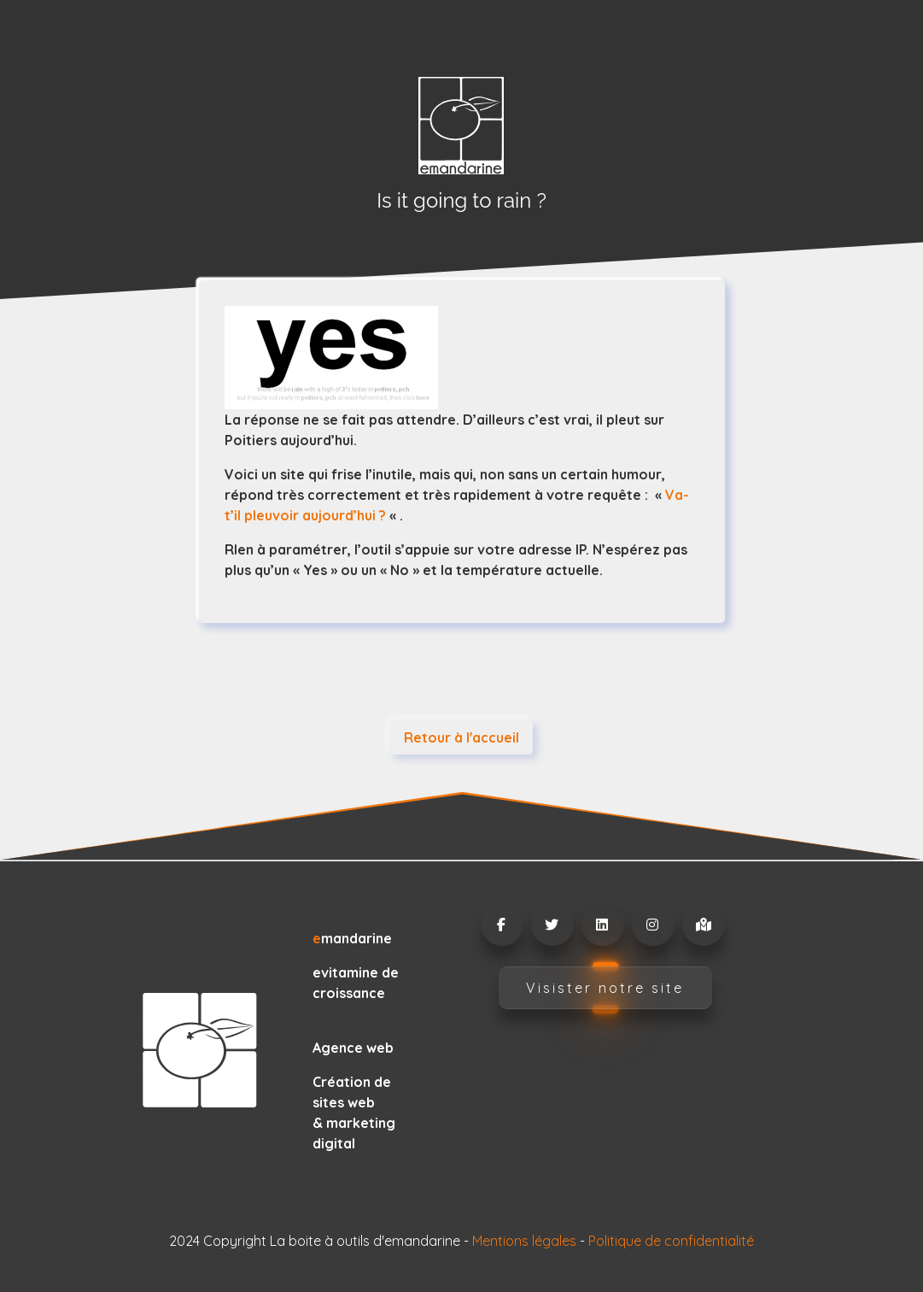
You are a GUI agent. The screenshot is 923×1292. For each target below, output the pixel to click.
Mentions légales (524, 1240)
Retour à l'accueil (461, 737)
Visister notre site (605, 987)
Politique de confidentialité (671, 1240)
